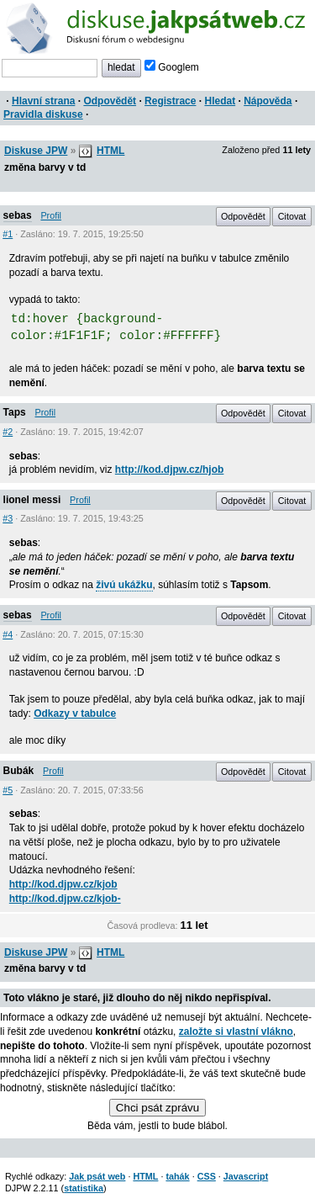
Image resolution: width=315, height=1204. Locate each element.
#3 (8, 518)
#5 (8, 790)
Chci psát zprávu (157, 1107)
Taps (14, 412)
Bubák (18, 771)
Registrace (170, 101)
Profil (50, 215)
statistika (83, 1188)
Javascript (245, 1176)
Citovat (292, 216)
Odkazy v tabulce (75, 713)
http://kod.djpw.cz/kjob (63, 884)
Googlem (171, 67)
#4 (8, 634)
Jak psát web (97, 1176)
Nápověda (267, 101)
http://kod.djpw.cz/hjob (169, 469)
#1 (8, 234)
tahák (177, 1176)
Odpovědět (109, 101)
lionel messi (32, 500)
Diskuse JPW (35, 150)
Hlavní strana (43, 101)
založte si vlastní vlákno (236, 1031)
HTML (110, 150)
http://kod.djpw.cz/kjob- (65, 898)
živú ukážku (124, 585)
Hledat (219, 101)
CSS (206, 1176)
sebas (17, 215)
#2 (8, 432)
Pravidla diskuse (43, 114)
